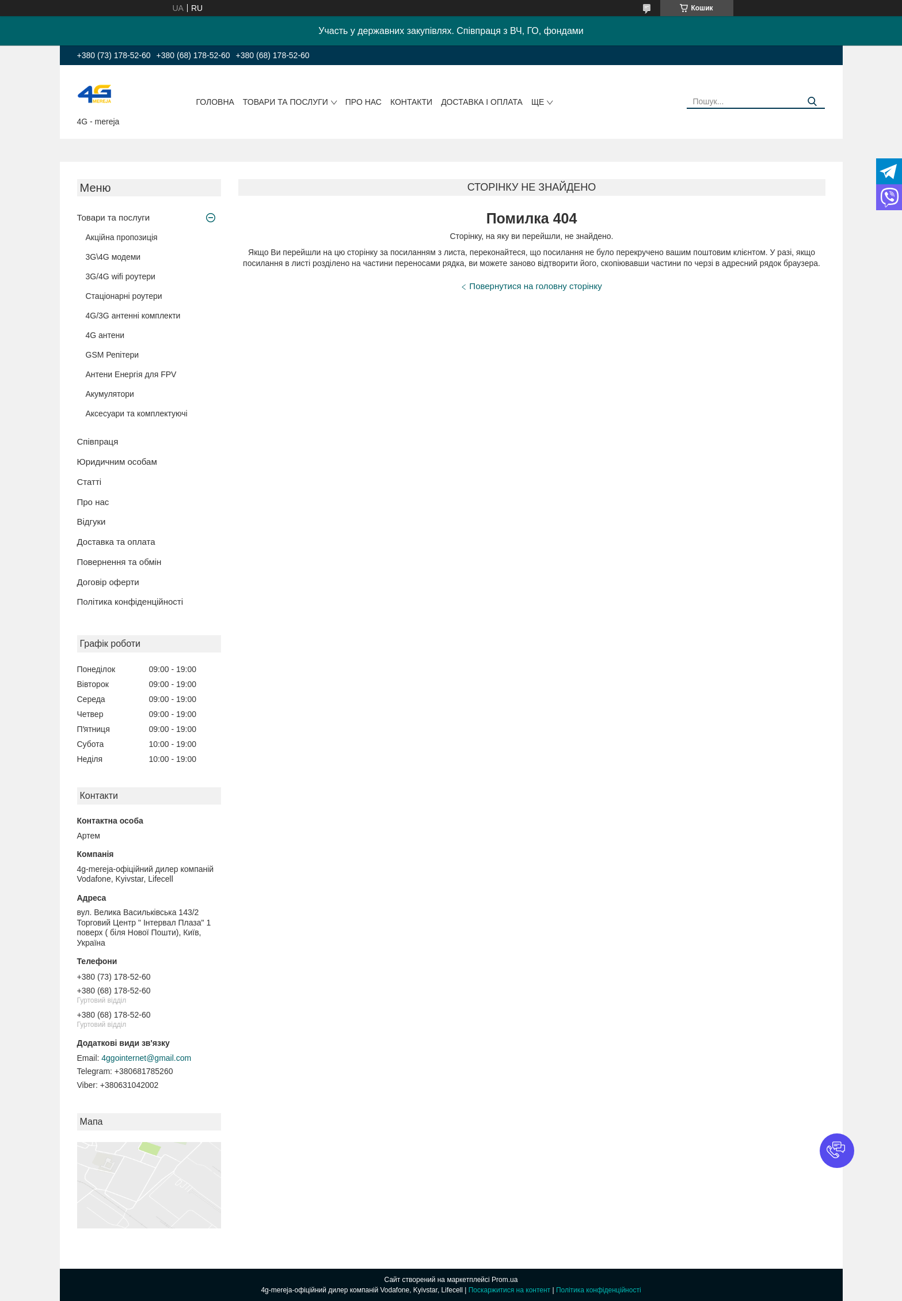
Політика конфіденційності (130, 601)
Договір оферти (108, 582)
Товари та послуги (285, 102)
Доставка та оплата (116, 542)
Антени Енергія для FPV (131, 374)
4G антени (105, 335)
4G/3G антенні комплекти (133, 315)
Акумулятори (110, 394)
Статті (89, 482)
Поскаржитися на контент (509, 1290)
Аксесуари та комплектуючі (137, 413)
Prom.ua (504, 1280)
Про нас (363, 102)
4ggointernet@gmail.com (146, 1058)
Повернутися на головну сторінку (535, 286)
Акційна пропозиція (122, 237)
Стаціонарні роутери (124, 296)
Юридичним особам (117, 461)
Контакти (411, 102)
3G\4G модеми (113, 256)
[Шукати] (812, 101)
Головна (215, 102)
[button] (837, 1150)
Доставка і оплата (482, 102)
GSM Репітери (112, 354)
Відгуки (91, 521)
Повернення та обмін (119, 562)
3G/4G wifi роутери (120, 276)
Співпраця (98, 441)
